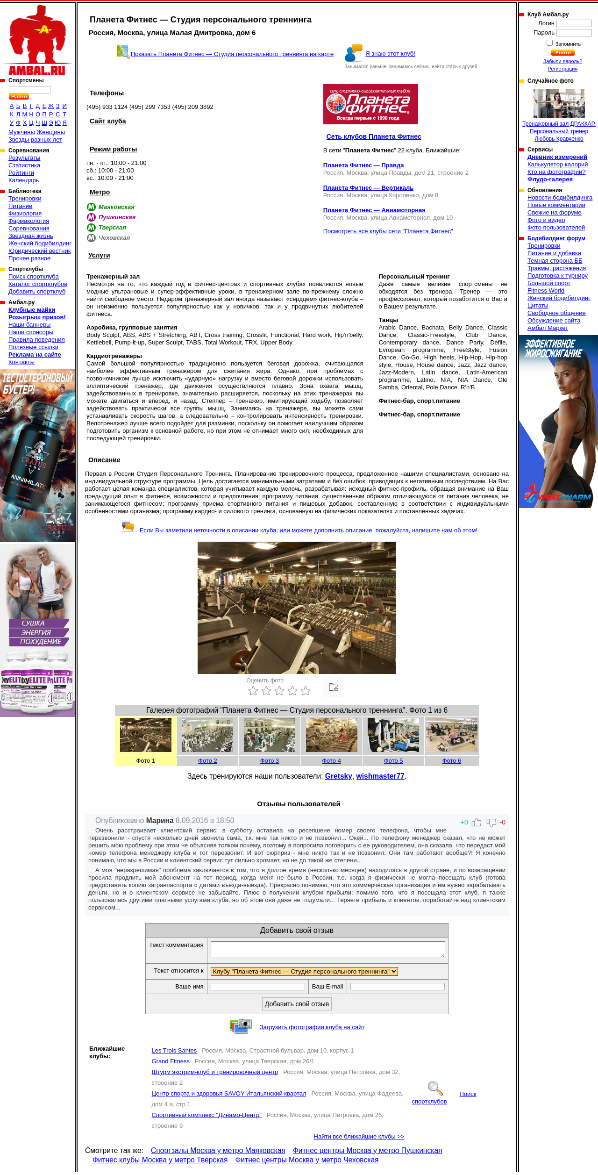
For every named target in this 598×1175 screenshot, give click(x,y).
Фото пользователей (556, 227)
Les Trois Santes (174, 1053)
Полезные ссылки (33, 347)
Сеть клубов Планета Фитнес (374, 136)
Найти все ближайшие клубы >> (359, 1139)
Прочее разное (29, 258)
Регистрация (562, 69)
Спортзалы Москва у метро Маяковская (218, 1153)
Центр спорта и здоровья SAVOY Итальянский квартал (228, 1096)
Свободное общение (556, 312)
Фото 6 (452, 760)
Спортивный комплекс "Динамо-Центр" (206, 1117)
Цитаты (537, 305)
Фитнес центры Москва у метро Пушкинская (367, 1153)
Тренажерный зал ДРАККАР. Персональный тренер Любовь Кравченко (559, 115)
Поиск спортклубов (444, 1100)
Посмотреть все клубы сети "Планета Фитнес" (388, 231)
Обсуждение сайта (553, 320)
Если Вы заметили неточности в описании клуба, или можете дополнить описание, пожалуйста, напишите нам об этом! (299, 530)
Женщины (50, 132)
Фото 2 (207, 760)
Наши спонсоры (30, 332)
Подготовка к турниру (557, 275)
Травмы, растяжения (556, 268)
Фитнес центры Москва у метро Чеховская (306, 1163)
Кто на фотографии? (556, 171)
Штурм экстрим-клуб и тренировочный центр (214, 1074)
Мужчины (21, 132)
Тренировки (24, 198)
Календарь (23, 180)
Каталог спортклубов (37, 283)
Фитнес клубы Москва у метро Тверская (160, 1163)
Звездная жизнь (30, 235)
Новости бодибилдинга (559, 197)
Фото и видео (546, 219)
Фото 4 (331, 760)
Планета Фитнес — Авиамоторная (374, 210)
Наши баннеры (29, 324)
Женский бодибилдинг (39, 243)
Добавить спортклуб (36, 291)
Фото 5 (393, 760)
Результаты (24, 157)
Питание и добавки (554, 253)
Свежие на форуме (554, 212)
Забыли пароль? (563, 61)
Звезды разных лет (35, 139)
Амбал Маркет (547, 327)
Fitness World (545, 290)
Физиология (25, 213)
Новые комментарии (556, 204)
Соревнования (29, 228)
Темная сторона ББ (555, 260)
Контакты (21, 361)
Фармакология (28, 220)
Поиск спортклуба (33, 276)
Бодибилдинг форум (556, 238)
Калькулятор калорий (557, 164)
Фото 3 (269, 760)
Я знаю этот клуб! (390, 53)
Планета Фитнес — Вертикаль (368, 187)
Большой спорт (548, 283)
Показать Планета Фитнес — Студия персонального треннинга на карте (232, 53)
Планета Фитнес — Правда (363, 165)
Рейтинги (21, 172)
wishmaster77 (380, 776)
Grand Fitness (170, 1064)
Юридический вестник (39, 250)
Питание (20, 205)
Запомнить (567, 44)
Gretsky (338, 776)
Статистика (24, 165)
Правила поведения (36, 339)
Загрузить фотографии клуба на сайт (312, 1029)
